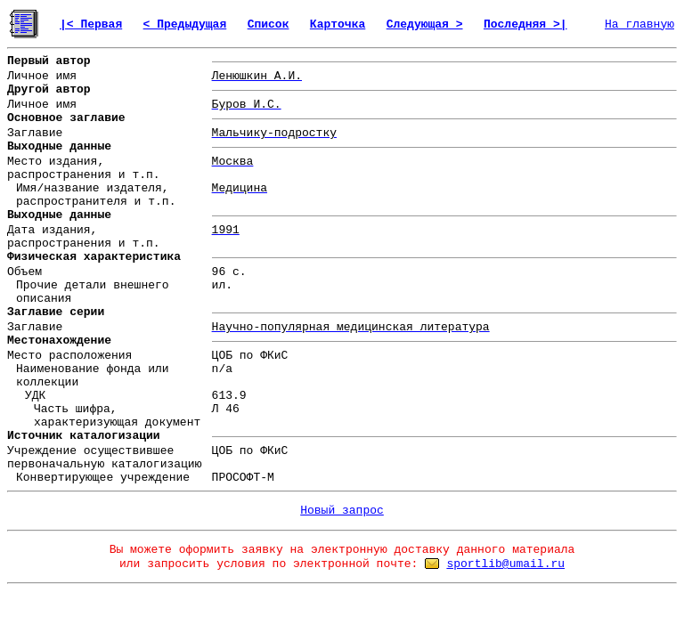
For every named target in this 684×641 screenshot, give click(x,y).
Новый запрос (342, 510)
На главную (639, 24)
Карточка (337, 24)
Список (268, 24)
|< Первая (91, 24)
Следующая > (425, 24)
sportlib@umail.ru (505, 564)
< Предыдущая (185, 24)
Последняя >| (525, 24)
